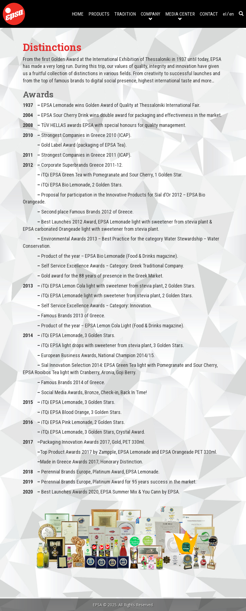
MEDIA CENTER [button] (180, 16)
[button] (241, 14)
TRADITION (125, 14)
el (224, 14)
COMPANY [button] (150, 16)
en (231, 14)
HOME (77, 14)
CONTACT (209, 14)
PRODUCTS (98, 14)
